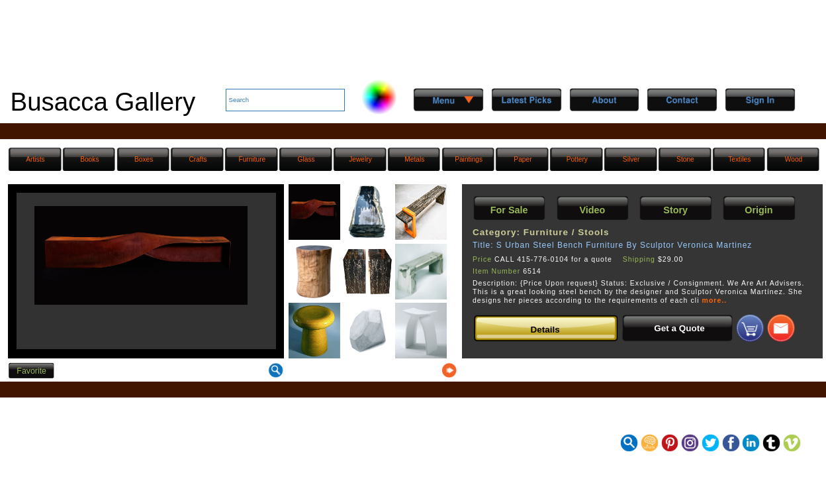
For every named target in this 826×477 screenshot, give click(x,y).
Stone (685, 159)
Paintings (468, 159)
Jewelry (360, 159)
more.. (714, 300)
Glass (306, 159)
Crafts (197, 159)
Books (89, 159)
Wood (793, 159)
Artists (35, 159)
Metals (414, 159)
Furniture (251, 159)
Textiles (739, 159)
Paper (522, 159)
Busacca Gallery (103, 101)
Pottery (577, 159)
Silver (631, 159)
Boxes (143, 159)
